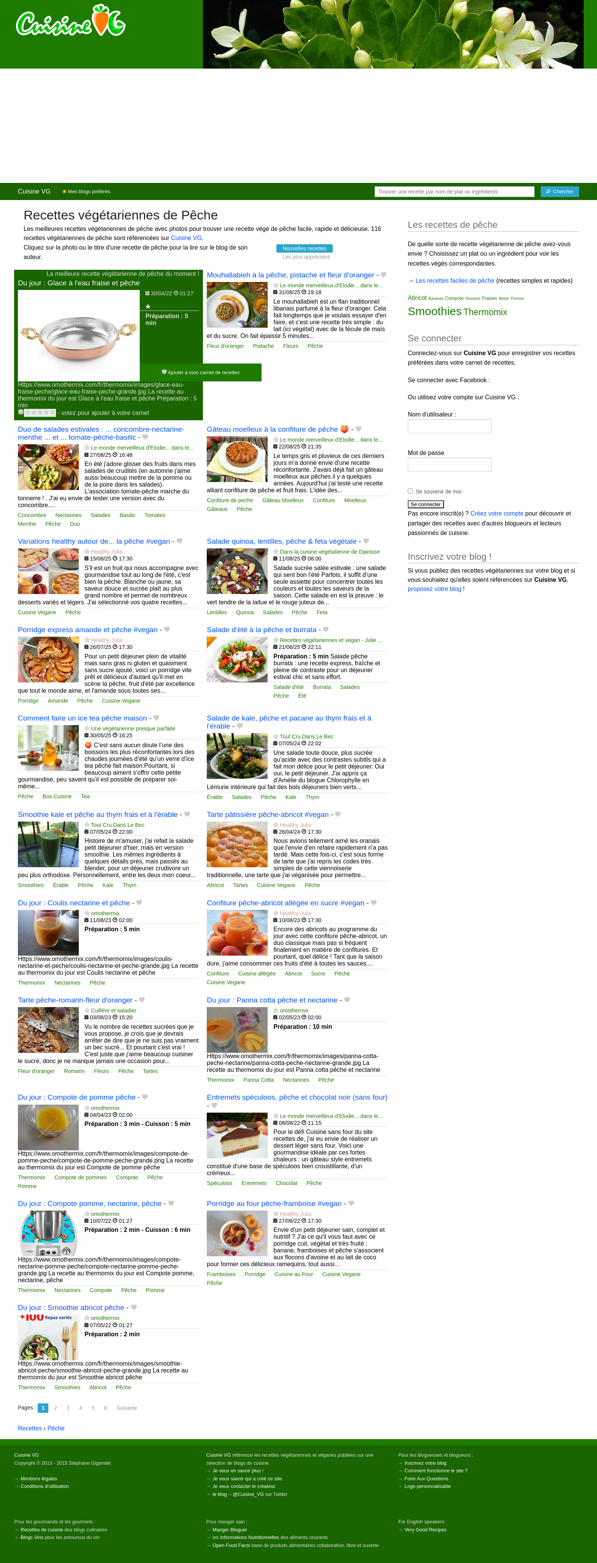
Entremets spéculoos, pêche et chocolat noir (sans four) (297, 1097)
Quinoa (245, 612)
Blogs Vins (32, 1537)
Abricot (215, 885)
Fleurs (290, 346)
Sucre (318, 973)
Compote (127, 1177)
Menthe (27, 524)
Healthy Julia (106, 552)
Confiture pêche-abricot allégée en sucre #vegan (285, 903)
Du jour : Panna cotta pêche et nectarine (272, 1000)
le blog (219, 1494)
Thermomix (31, 983)
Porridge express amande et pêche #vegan (88, 630)
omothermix (166, 307)
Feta (321, 612)
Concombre (32, 515)
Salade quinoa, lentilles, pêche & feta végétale (282, 541)
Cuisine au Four (294, 1274)
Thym (312, 797)
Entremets (254, 1183)
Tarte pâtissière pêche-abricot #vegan (268, 814)
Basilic (128, 515)
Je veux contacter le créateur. (244, 1486)
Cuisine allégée (257, 973)
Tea (85, 796)
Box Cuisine (57, 796)
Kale (291, 797)
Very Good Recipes (425, 1530)
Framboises (221, 1274)
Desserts (472, 298)
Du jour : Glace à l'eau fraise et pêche (79, 283)
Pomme (27, 1186)
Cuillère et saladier (113, 1010)
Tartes (240, 885)
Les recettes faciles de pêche (454, 280)
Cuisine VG (34, 191)
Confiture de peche (230, 500)
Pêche (315, 346)
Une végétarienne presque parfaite (133, 728)
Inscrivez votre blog (425, 1463)
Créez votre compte (497, 513)
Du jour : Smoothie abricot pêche (71, 1308)
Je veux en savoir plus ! (237, 1470)
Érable (215, 797)
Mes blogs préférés (86, 191)
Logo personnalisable (427, 1486)
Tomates (155, 515)
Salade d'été (288, 687)
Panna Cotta (258, 1080)
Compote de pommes (80, 1177)
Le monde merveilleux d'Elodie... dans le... (331, 285)
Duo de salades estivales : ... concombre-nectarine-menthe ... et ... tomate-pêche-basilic (101, 433)
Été (302, 696)
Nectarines (68, 515)
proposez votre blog (434, 589)
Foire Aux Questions (426, 1478)
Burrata (322, 687)
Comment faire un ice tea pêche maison (82, 718)
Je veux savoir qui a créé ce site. (247, 1478)
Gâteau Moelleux (283, 500)
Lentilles (217, 612)
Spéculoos (219, 1183)
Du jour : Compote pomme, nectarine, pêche (90, 1203)
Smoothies (31, 885)
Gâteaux (217, 509)
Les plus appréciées (306, 257)
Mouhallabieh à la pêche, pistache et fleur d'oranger (290, 275)
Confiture (324, 500)
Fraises (489, 298)
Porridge (28, 701)
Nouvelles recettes (304, 248)
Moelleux (355, 500)
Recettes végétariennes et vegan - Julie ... (331, 640)
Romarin (74, 1071)
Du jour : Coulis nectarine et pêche (74, 903)
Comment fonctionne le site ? (436, 1470)
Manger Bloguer (229, 1530)
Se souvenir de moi (438, 491)
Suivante (127, 1408)
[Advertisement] (298, 125)
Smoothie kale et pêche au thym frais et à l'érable (98, 814)
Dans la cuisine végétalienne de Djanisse (330, 552)
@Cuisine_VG (248, 1494)
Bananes (435, 298)
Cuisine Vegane (37, 612)
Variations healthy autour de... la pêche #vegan (94, 541)
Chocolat (286, 1183)
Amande (58, 701)
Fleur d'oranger (225, 346)
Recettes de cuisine (42, 1530)
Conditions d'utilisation (45, 1486)
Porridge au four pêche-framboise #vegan (274, 1203)
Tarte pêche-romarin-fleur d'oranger (75, 1000)
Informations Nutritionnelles (249, 1537)
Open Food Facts (231, 1545)
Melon (504, 298)
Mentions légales (39, 1478)
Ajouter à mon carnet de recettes (201, 372)
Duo (75, 524)
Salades (100, 515)
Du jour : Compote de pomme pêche (77, 1097)
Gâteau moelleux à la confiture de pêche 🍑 (278, 429)
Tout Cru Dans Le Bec (307, 736)
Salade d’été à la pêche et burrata (261, 630)
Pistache (263, 346)
